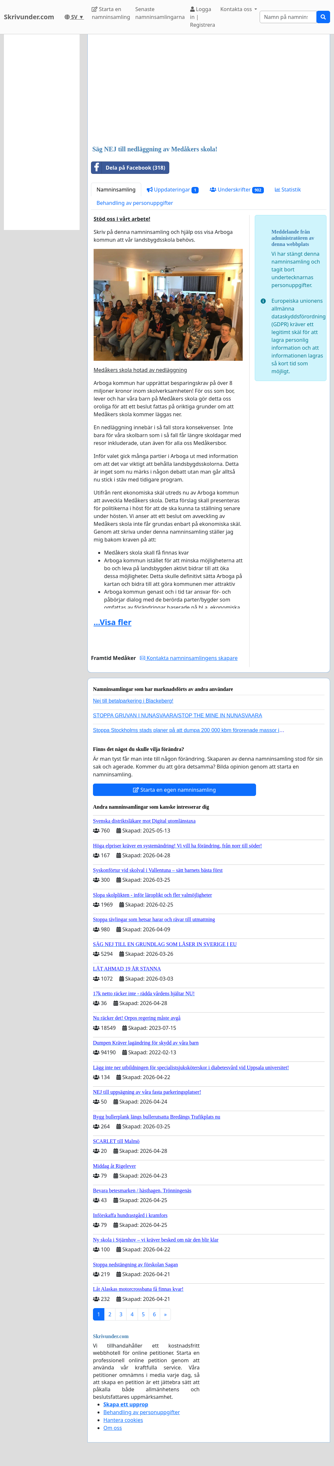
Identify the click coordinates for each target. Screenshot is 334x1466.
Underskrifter (237, 189)
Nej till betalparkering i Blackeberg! (133, 701)
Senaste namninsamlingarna (160, 13)
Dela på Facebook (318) (128, 168)
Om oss (112, 1427)
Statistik (288, 189)
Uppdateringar (173, 189)
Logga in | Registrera (202, 17)
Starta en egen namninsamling (174, 789)
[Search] (288, 17)
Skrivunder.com (29, 16)
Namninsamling (116, 189)
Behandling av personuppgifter (135, 202)
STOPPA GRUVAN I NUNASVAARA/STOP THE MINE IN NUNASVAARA (177, 715)
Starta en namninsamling (111, 13)
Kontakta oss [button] (236, 9)
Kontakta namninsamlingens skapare (188, 658)
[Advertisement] (208, 90)
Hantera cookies (123, 1420)
